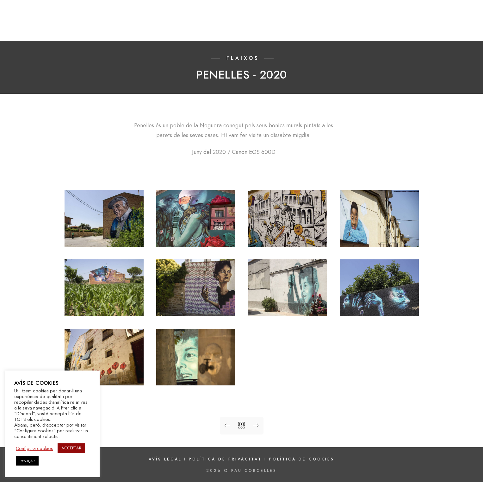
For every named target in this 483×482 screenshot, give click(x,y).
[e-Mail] (458, 13)
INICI (238, 26)
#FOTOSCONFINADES (354, 26)
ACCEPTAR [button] (71, 448)
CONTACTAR (446, 26)
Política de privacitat (226, 459)
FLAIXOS (304, 26)
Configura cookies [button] (34, 448)
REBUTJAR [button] (27, 461)
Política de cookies (301, 459)
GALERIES (268, 26)
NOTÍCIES (405, 26)
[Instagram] (447, 13)
